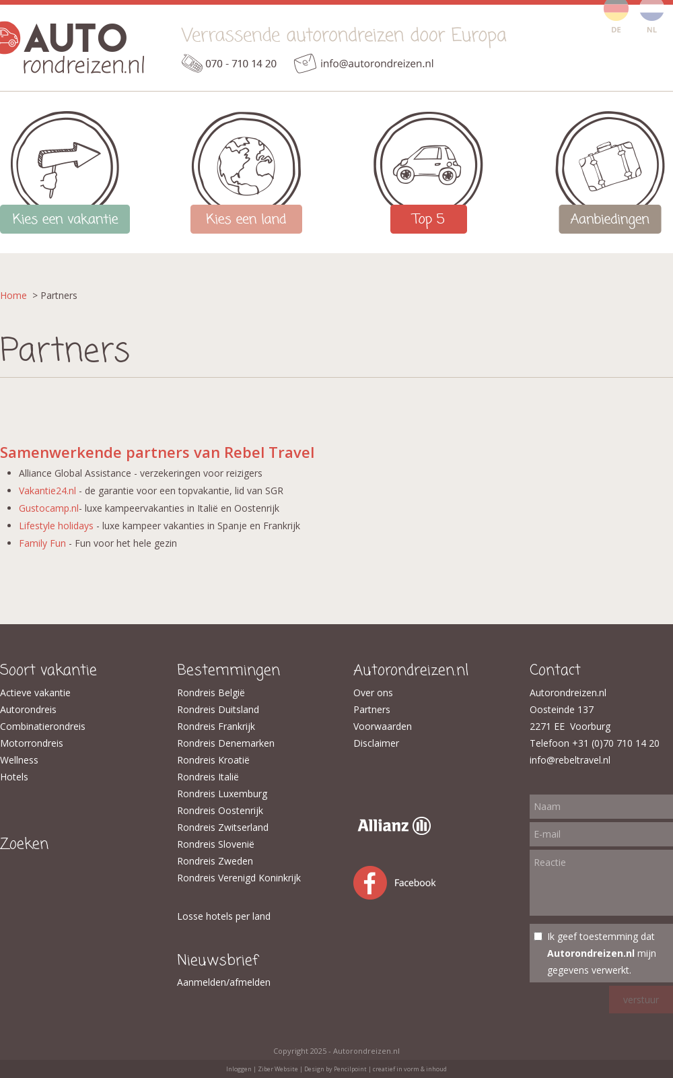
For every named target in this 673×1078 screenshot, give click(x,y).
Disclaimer (376, 743)
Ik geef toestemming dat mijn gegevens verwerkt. (601, 953)
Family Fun (42, 543)
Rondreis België (211, 692)
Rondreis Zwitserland (223, 827)
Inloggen (239, 1069)
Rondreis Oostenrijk (220, 810)
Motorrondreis (31, 743)
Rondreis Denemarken (226, 743)
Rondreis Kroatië (213, 759)
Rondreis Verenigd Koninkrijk (239, 877)
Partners (371, 709)
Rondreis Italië (208, 776)
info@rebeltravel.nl (570, 759)
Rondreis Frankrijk (216, 726)
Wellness (19, 759)
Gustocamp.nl (49, 508)
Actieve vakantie (35, 692)
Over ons (373, 692)
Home (13, 295)
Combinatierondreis (42, 726)
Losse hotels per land (224, 916)
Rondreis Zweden (215, 860)
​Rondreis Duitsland (218, 709)
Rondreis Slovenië (215, 844)
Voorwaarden (382, 726)
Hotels (14, 776)
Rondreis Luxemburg (222, 793)
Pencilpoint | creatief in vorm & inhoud (390, 1069)
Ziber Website (278, 1069)
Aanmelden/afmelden (224, 982)
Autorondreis (28, 709)
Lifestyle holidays (56, 525)
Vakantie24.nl (47, 490)
